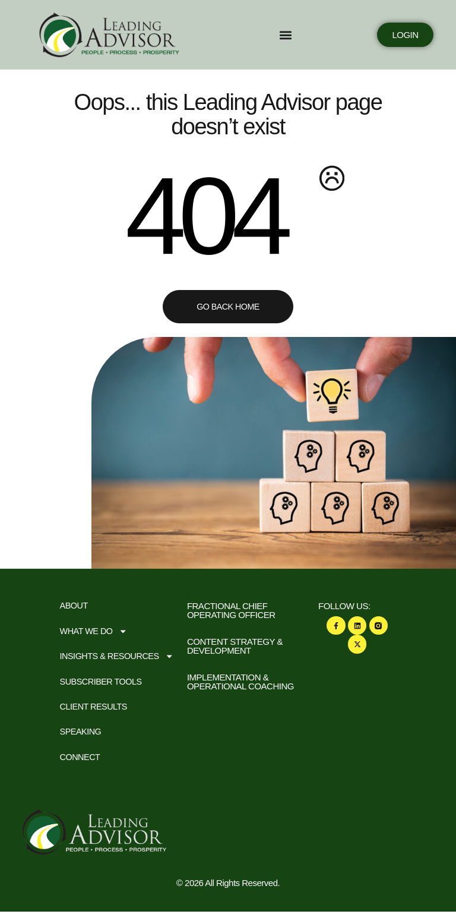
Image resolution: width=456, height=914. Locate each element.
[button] (236, 35)
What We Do (95, 631)
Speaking (81, 733)
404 (203, 216)
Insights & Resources (119, 657)
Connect (81, 759)
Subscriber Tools (102, 682)
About (74, 605)
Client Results (95, 708)
